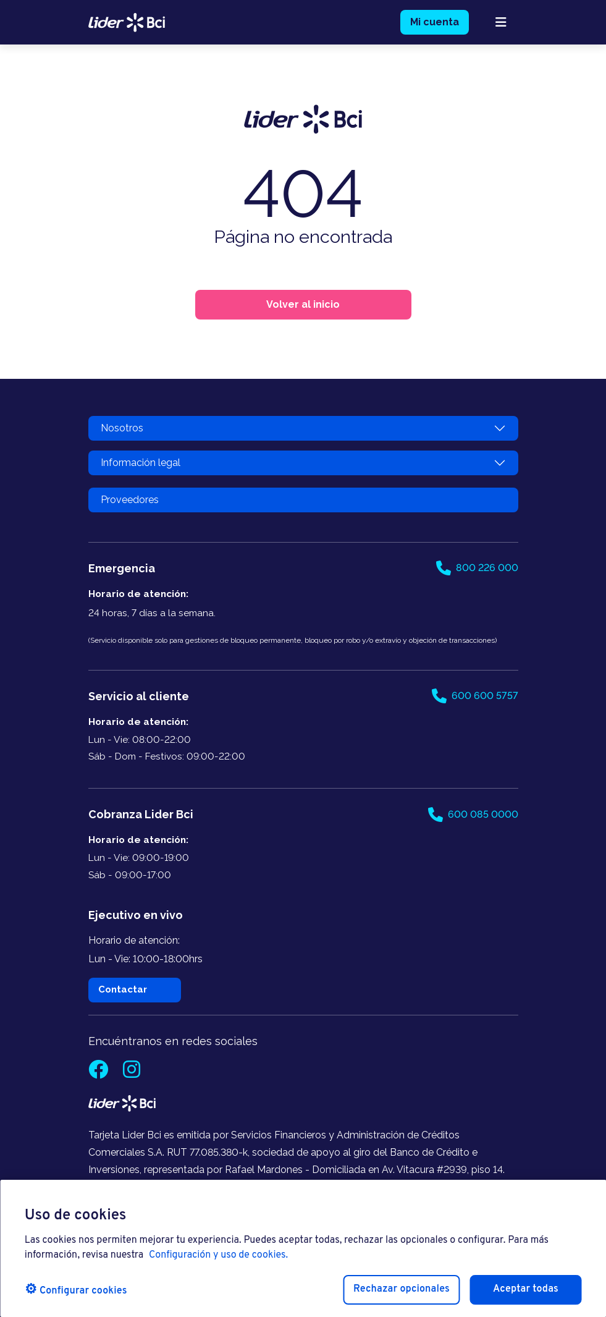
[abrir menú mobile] (501, 22)
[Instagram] (131, 1073)
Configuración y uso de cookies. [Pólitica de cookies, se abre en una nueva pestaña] (218, 1255)
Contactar (123, 990)
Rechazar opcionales (401, 1289)
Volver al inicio (303, 304)
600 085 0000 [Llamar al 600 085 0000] (473, 814)
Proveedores (130, 500)
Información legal (140, 462)
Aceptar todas (525, 1289)
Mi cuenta (434, 22)
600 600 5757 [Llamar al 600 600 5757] (475, 695)
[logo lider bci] (127, 21)
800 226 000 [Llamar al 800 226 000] (477, 568)
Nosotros (122, 428)
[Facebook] (99, 1073)
